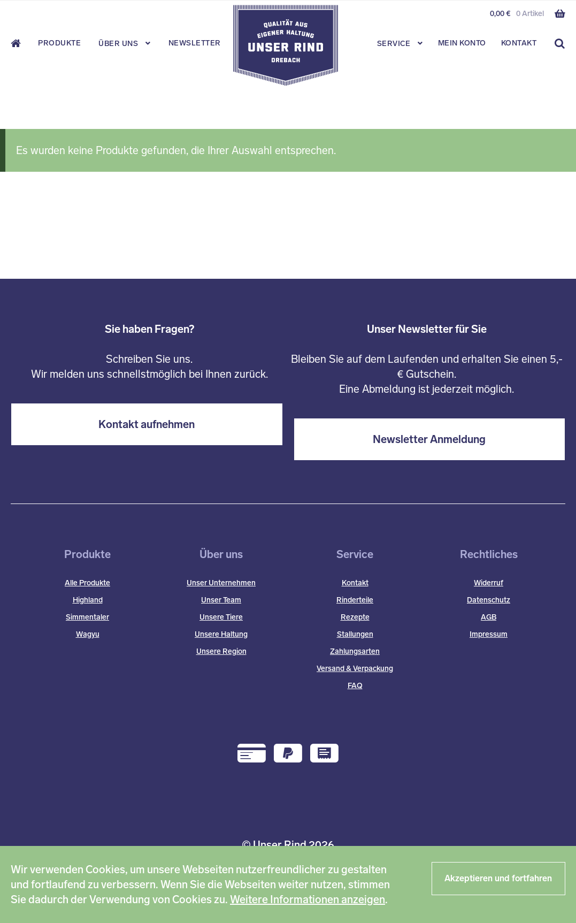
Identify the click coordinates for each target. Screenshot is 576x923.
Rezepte (355, 617)
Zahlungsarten (355, 651)
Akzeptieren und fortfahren (498, 878)
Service (394, 43)
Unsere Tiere (221, 617)
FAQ (355, 685)
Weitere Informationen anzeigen (307, 899)
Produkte (59, 43)
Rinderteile (354, 600)
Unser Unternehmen (221, 583)
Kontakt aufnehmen (146, 424)
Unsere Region (221, 651)
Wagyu (87, 634)
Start (19, 43)
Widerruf (488, 583)
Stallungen (355, 634)
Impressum (489, 634)
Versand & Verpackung (355, 668)
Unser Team (221, 600)
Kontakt (519, 43)
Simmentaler (87, 617)
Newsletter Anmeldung (429, 439)
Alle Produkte (87, 583)
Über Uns (118, 43)
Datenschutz (488, 600)
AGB (488, 617)
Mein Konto (462, 43)
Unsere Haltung (221, 634)
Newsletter (194, 43)
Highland (88, 600)
